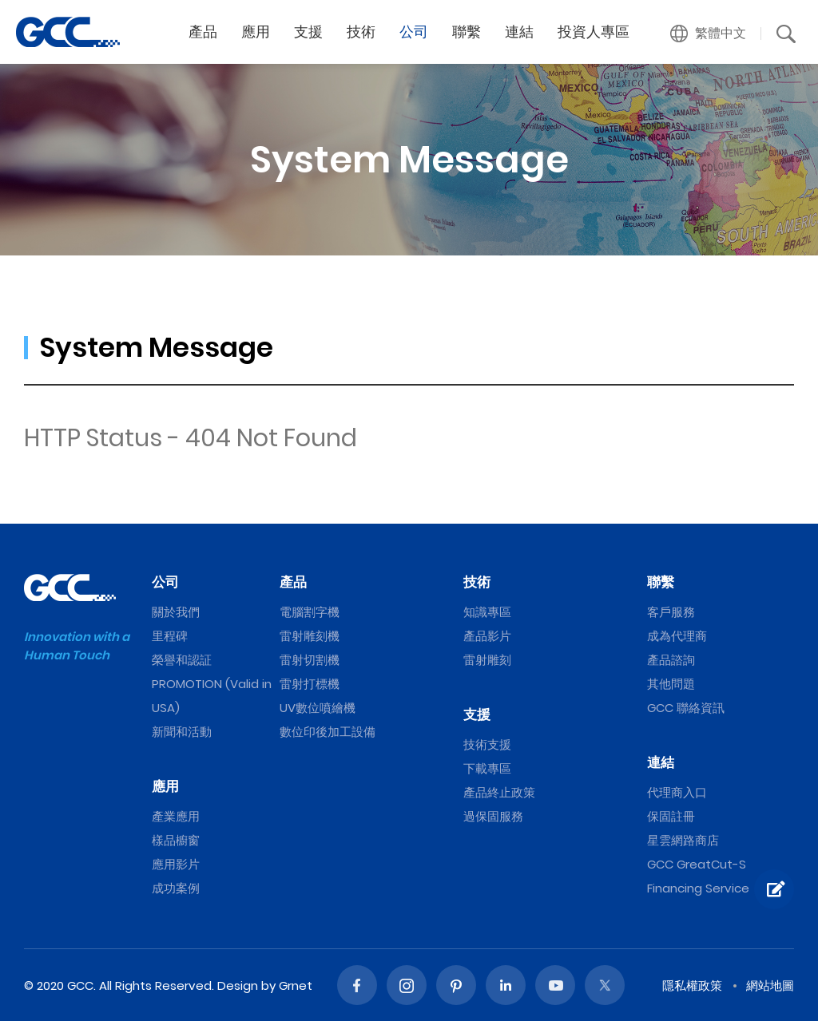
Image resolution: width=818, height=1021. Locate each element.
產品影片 (487, 635)
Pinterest (456, 985)
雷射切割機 (310, 659)
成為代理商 (677, 635)
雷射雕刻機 (310, 635)
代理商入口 (677, 792)
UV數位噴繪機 (317, 707)
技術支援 (487, 744)
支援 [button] (308, 32)
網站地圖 (770, 985)
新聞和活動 (182, 731)
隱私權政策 (692, 985)
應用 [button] (255, 32)
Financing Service (698, 888)
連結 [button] (519, 32)
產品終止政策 (499, 792)
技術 (476, 582)
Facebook (357, 985)
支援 (476, 714)
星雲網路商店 (683, 840)
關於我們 (176, 611)
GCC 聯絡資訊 (686, 707)
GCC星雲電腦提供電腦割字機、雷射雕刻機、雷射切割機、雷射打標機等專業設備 (68, 32)
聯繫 (660, 582)
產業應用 (176, 816)
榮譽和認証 (182, 659)
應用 (165, 786)
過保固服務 (493, 816)
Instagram (407, 985)
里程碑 (170, 635)
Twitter (605, 985)
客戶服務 (671, 611)
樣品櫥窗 (176, 840)
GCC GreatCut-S (696, 864)
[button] (708, 33)
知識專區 (487, 611)
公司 (165, 582)
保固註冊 (671, 816)
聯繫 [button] (466, 32)
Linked (506, 985)
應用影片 (176, 864)
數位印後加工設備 (327, 731)
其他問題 (671, 683)
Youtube (555, 985)
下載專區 (487, 768)
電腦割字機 (310, 611)
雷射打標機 (310, 683)
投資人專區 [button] (593, 32)
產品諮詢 (671, 659)
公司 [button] (413, 32)
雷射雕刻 (487, 659)
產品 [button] (203, 32)
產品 (293, 582)
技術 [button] (361, 32)
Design (237, 985)
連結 (660, 762)
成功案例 (176, 888)
